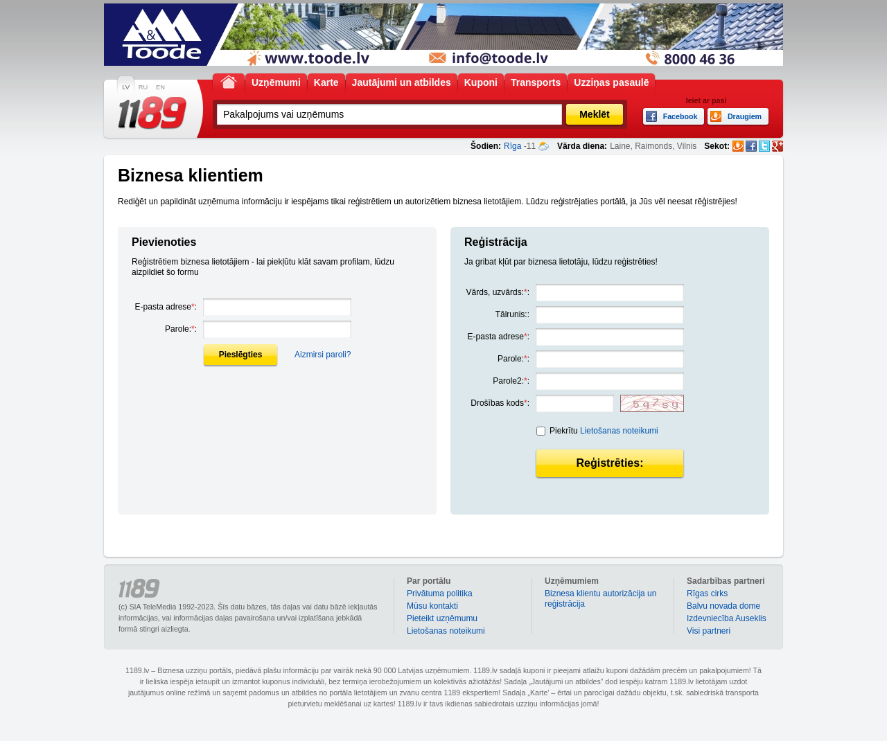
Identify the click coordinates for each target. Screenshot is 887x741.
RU (143, 87)
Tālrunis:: (512, 314)
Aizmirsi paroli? (323, 354)
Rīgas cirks (707, 593)
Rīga (512, 146)
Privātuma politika (440, 593)
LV (126, 87)
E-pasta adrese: (166, 307)
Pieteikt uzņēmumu (442, 618)
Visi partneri (708, 631)
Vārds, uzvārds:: (497, 292)
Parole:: (181, 329)
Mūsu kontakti (432, 606)
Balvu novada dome (723, 606)
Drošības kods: (500, 403)
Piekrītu (604, 431)
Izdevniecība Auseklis (726, 618)
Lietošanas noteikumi (619, 431)
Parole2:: (511, 381)
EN (160, 87)
